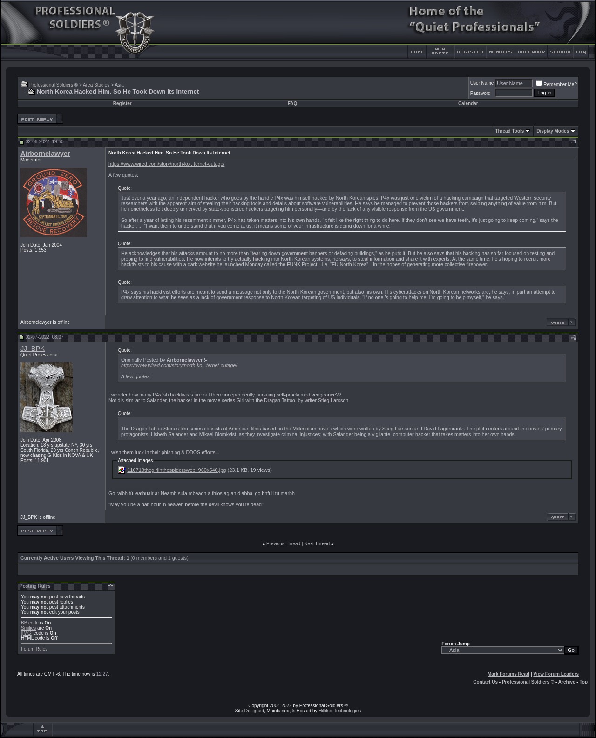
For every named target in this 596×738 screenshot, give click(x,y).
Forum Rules (34, 648)
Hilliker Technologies (339, 710)
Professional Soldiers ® (53, 84)
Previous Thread (283, 543)
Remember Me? (556, 84)
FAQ (293, 103)
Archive (567, 681)
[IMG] (26, 633)
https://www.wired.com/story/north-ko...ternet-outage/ (166, 164)
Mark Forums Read (508, 674)
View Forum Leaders (556, 674)
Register (122, 103)
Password (480, 93)
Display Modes (552, 131)
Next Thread (317, 543)
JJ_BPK (32, 348)
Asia (119, 84)
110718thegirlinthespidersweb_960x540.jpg (176, 470)
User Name (482, 83)
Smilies (28, 628)
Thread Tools (509, 131)
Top (583, 681)
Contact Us (485, 681)
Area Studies (96, 84)
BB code (30, 622)
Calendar (468, 103)
